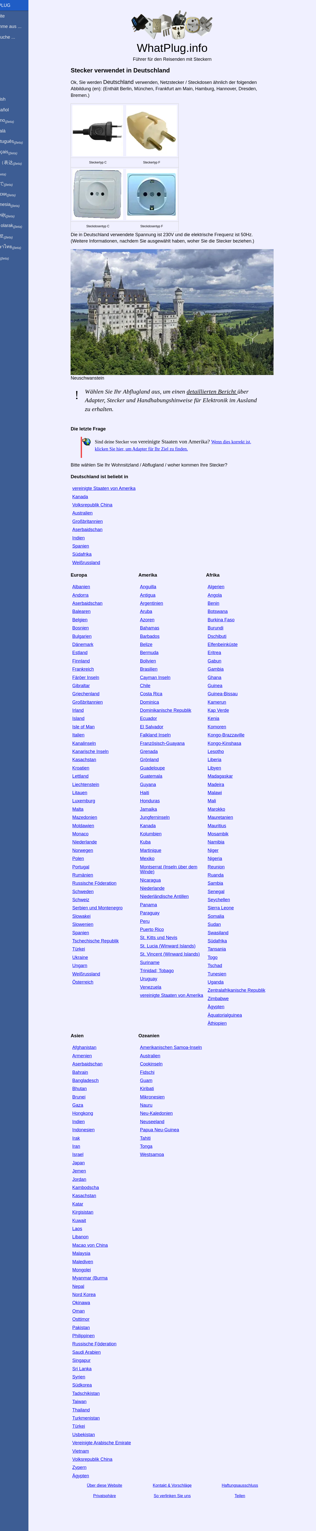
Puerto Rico (160, 929)
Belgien (88, 619)
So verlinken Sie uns (180, 1496)
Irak (85, 1138)
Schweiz (89, 899)
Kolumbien (159, 833)
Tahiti (153, 1138)
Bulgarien (90, 636)
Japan (87, 1162)
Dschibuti (225, 636)
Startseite (12, 16)
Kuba (153, 842)
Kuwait (88, 1220)
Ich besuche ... (17, 37)
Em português (21, 141)
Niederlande (93, 842)
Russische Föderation (103, 883)
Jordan (88, 1179)
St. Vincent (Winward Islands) (178, 954)
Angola (223, 595)
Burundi (224, 628)
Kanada (89, 496)
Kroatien (89, 768)
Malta (86, 809)
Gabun (223, 661)
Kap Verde (227, 710)
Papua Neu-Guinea (168, 1129)
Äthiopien (225, 1023)
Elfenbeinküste (231, 644)
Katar (86, 1204)
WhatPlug (15, 5)
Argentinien (160, 603)
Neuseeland (160, 1121)
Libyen (223, 768)
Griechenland (94, 693)
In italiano (17, 120)
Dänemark (91, 644)
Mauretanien (229, 817)
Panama (156, 904)
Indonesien (92, 1129)
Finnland (89, 661)
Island (87, 718)
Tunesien (225, 974)
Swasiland (226, 932)
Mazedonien (93, 817)
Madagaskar (228, 776)
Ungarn (88, 965)
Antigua (156, 595)
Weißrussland (95, 562)
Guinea (223, 685)
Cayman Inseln (163, 677)
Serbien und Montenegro (106, 907)
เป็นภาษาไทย (20, 247)
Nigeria (223, 858)
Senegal (224, 891)
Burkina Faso (229, 619)
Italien (87, 735)
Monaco (89, 833)
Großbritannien (96, 521)
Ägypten (224, 1006)
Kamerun (225, 702)
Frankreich (92, 669)
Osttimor (89, 1319)
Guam (154, 1080)
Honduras (158, 800)
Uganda (224, 982)
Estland (88, 652)
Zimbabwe (226, 998)
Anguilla (156, 586)
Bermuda (157, 652)
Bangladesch (94, 1080)
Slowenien (91, 924)
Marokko (225, 809)
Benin (222, 603)
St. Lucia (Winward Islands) (176, 946)
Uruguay (157, 978)
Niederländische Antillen (172, 896)
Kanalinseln (93, 743)
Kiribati (155, 1088)
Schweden (91, 891)
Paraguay (158, 912)
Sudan (222, 924)
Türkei (87, 949)
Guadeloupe (160, 768)
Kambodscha (94, 1187)
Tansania (225, 949)
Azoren (155, 619)
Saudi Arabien (95, 1352)
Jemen (88, 1171)
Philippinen (92, 1335)
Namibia (224, 842)
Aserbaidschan (96, 529)
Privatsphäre (113, 1496)
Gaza (86, 1105)
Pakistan (89, 1327)
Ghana (223, 677)
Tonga (154, 1146)
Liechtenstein (94, 784)
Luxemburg (92, 800)
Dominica (158, 702)
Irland (86, 710)
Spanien (89, 546)
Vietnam (89, 1451)
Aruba (154, 611)
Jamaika (156, 809)
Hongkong (91, 1113)
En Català (13, 130)
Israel (86, 1154)
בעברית (14, 257)
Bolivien (156, 661)
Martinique (159, 850)
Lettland (89, 776)
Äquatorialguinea (233, 1015)
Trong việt (17, 215)
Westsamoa (160, 1154)
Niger (221, 850)
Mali (220, 800)
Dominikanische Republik (174, 710)
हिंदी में (13, 173)
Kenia (222, 718)
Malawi (223, 792)
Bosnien (89, 628)
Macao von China (99, 1245)
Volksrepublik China (101, 504)
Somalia (224, 916)
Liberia (223, 759)
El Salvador (160, 726)
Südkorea (91, 1385)
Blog (7, 55)
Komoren (225, 726)
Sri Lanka (90, 1368)
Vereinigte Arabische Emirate (110, 1442)
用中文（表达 (21, 163)
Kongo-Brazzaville (234, 735)
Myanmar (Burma (98, 1278)
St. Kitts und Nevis (167, 937)
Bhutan (88, 1088)
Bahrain (89, 1072)
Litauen (88, 792)
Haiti (153, 792)
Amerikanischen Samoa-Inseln (179, 1047)
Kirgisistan (91, 1212)
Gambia (224, 669)
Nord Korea (92, 1294)
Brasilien (157, 669)
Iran (85, 1146)
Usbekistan (92, 1434)
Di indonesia (20, 204)
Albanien (90, 586)
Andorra (89, 595)
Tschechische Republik (104, 940)
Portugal (89, 866)
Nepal (87, 1286)
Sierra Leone (229, 907)
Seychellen (227, 899)
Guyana (156, 784)
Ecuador (156, 718)
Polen (87, 858)
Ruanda (224, 875)
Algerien (224, 586)
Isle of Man (92, 726)
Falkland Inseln (163, 735)
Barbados (158, 636)
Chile (153, 685)
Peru (153, 921)
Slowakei (90, 916)
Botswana (226, 611)
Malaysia (90, 1253)
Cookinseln (159, 1064)
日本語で (16, 184)
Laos (86, 1228)
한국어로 (16, 236)
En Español (14, 109)
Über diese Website (113, 1485)
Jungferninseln (163, 817)
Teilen (248, 1496)
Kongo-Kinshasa (233, 743)
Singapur (90, 1360)
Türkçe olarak (21, 226)
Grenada (157, 751)
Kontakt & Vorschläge (180, 1485)
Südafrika (90, 554)
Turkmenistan (94, 1418)
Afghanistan (93, 1047)
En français (19, 152)
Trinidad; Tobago (165, 970)
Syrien (87, 1376)
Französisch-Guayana (170, 743)
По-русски (18, 194)
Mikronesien (160, 1097)
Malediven (91, 1261)
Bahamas (158, 628)
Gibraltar (89, 685)
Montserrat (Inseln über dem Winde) (177, 869)
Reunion (224, 866)
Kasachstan (93, 759)
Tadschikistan (94, 1393)
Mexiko (155, 858)
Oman (87, 1311)
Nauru (154, 1105)
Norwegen (91, 850)
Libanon (89, 1236)
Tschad (223, 965)
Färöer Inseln (94, 677)
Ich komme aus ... (21, 26)
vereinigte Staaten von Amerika (112, 488)
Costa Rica (159, 693)
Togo (221, 957)
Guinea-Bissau (231, 693)
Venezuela (159, 987)
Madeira (224, 784)
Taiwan (88, 1401)
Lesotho (224, 751)
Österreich (91, 982)
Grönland (157, 759)
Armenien (91, 1055)
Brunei (87, 1097)
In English (13, 99)
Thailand (89, 1410)
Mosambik (226, 833)
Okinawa (90, 1302)
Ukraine (89, 957)
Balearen (90, 611)
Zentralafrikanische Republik (245, 990)
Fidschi (155, 1072)
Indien (87, 538)
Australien (91, 513)
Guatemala (159, 776)
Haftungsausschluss (248, 1485)
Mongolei (90, 1269)
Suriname (158, 962)
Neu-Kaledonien (164, 1113)
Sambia (224, 883)
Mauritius (225, 825)
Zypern (88, 1467)
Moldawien (92, 825)
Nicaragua (158, 880)
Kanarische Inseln (99, 751)
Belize (154, 644)
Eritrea (223, 652)
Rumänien (91, 875)
